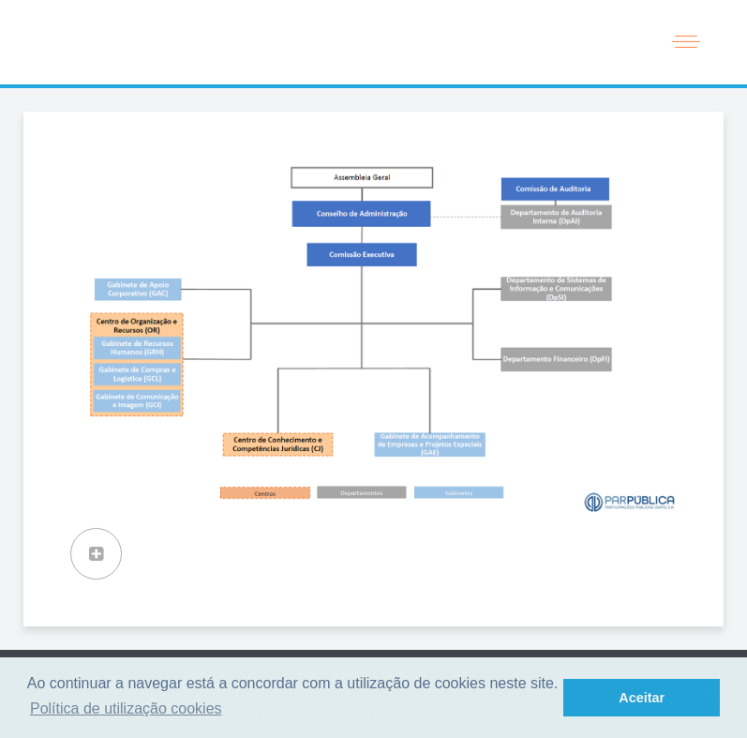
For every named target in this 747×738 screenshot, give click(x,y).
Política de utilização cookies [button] (126, 708)
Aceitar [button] (642, 697)
